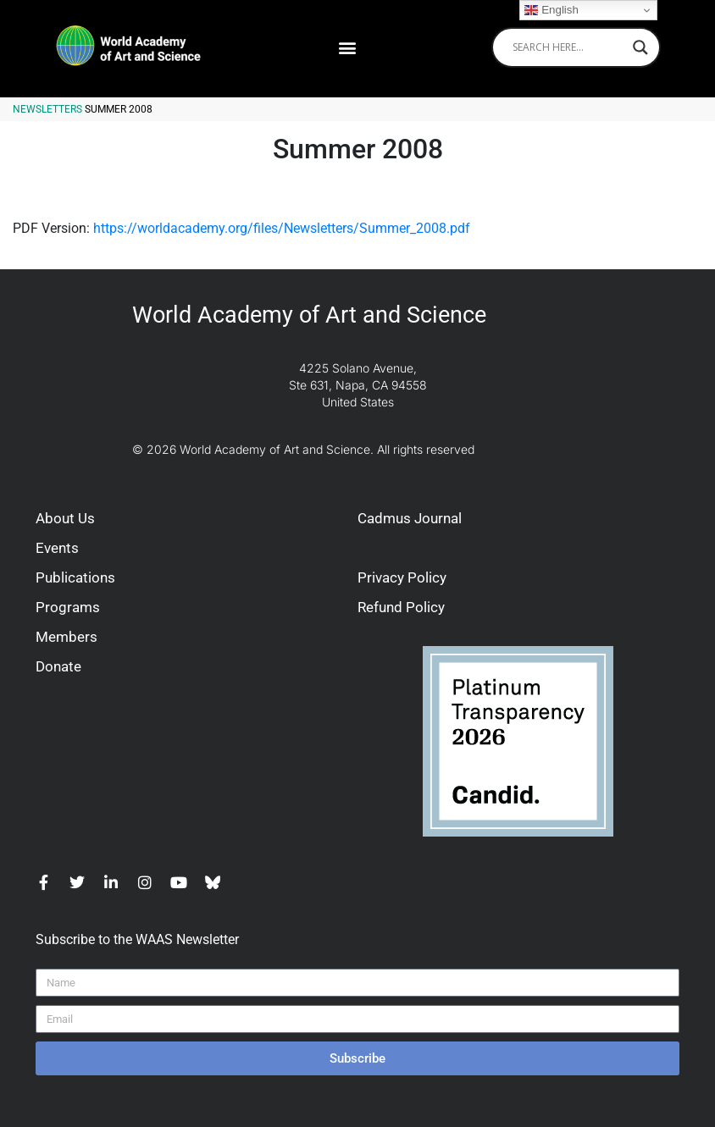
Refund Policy (401, 607)
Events (57, 547)
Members (66, 636)
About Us (65, 518)
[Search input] (568, 47)
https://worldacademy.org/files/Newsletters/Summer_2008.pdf (281, 228)
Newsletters (47, 109)
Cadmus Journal (410, 518)
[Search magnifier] (640, 47)
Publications (75, 577)
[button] (347, 47)
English (551, 10)
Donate (58, 666)
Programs (68, 607)
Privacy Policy (402, 577)
